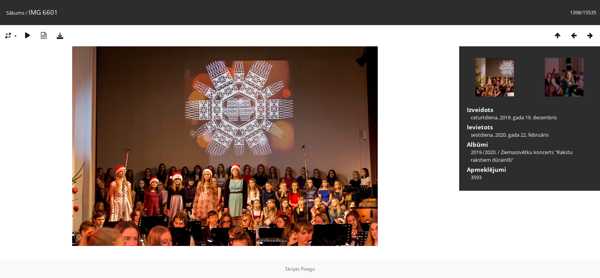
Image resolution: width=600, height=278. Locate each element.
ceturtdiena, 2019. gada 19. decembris (514, 117)
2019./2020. (484, 152)
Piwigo (308, 269)
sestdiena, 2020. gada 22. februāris (510, 134)
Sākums (15, 12)
